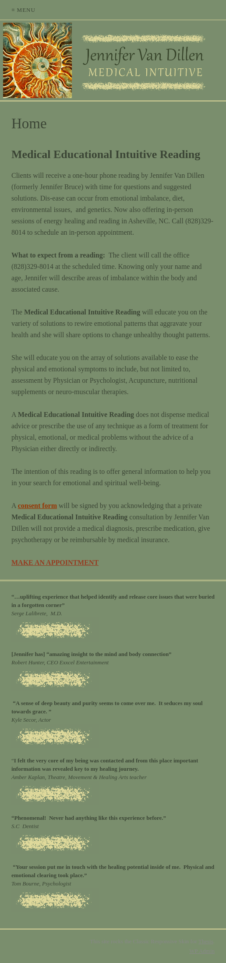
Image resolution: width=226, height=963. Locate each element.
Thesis (205, 941)
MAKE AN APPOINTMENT (55, 562)
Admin (202, 951)
